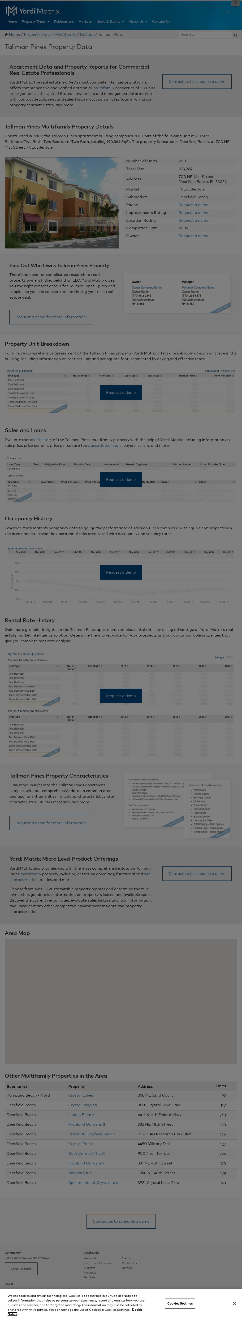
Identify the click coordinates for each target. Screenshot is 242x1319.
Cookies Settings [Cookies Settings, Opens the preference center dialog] (180, 1303)
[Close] (234, 1303)
